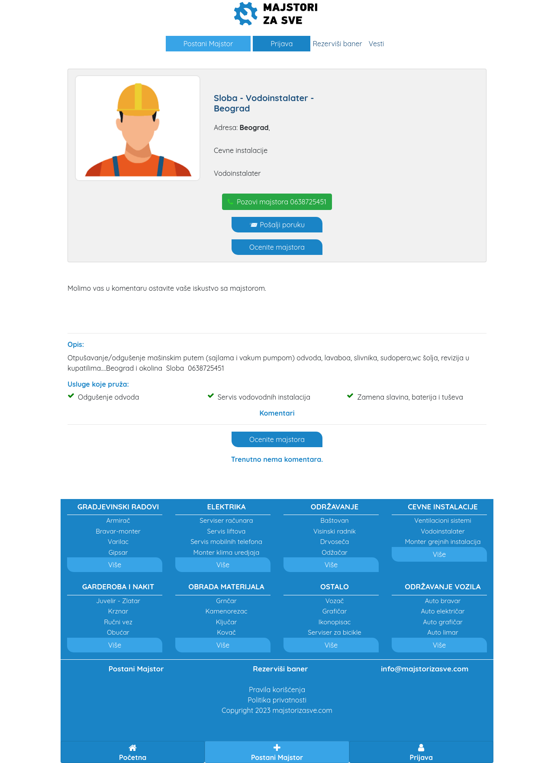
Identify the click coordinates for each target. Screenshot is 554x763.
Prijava (282, 43)
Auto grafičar (443, 622)
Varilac (118, 541)
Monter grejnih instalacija (442, 541)
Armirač (118, 520)
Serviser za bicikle (334, 632)
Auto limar (442, 632)
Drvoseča (334, 541)
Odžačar (335, 552)
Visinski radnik (334, 531)
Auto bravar (443, 601)
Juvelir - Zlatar (118, 601)
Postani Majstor (208, 43)
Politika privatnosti (277, 700)
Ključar (226, 622)
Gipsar (118, 552)
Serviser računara (226, 520)
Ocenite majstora (277, 247)
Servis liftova (226, 531)
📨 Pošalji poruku (277, 224)
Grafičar (334, 611)
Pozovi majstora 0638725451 (277, 201)
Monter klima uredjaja (226, 552)
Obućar (118, 632)
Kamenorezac (226, 611)
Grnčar (226, 601)
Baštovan (334, 520)
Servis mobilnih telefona (226, 541)
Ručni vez (118, 622)
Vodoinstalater (443, 531)
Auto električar (442, 611)
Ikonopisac (335, 622)
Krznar (118, 611)
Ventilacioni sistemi (442, 520)
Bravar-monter (118, 531)
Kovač (226, 632)
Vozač (334, 601)
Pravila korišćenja (277, 689)
